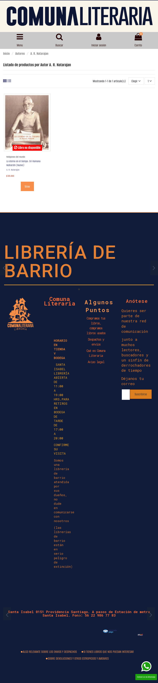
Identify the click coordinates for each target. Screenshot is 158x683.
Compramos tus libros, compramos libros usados (95, 325)
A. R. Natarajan (12, 169)
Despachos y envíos (96, 341)
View (27, 186)
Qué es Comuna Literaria (95, 353)
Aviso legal (96, 362)
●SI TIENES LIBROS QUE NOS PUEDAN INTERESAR (107, 652)
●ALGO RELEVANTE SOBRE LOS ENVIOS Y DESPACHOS (49, 652)
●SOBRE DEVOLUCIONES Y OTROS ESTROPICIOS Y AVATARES (77, 658)
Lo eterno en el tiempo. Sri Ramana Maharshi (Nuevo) (23, 163)
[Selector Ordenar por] (136, 81)
